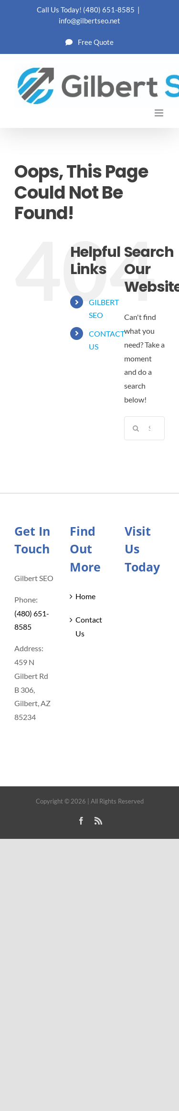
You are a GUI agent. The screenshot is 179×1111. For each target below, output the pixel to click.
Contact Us (88, 626)
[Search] (136, 428)
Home (85, 596)
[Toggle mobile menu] (160, 113)
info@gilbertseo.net (89, 20)
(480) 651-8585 (109, 9)
